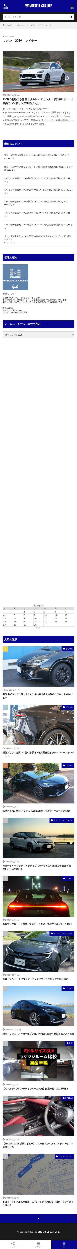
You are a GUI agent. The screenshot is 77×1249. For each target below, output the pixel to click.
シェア (13, 1245)
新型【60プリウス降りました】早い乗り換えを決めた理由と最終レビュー (38, 155)
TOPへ (64, 1245)
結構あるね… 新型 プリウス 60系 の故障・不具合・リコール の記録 (36, 810)
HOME (9, 25)
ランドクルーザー (66, 1156)
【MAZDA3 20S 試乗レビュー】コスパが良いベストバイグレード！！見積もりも (38, 1145)
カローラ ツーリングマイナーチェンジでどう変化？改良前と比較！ (36, 978)
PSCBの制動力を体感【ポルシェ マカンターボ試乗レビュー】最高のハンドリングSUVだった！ (38, 101)
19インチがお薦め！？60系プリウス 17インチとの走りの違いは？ (34, 178)
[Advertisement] (38, 471)
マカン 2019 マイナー (42, 25)
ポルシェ (21, 25)
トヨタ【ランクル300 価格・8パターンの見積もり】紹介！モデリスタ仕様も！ (38, 1203)
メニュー (38, 1245)
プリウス (69, 649)
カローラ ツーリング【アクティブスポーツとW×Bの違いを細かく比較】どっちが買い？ (37, 867)
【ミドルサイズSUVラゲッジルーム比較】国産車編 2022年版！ (36, 1088)
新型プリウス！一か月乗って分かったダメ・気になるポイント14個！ (37, 924)
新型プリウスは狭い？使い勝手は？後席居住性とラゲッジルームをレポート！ (38, 754)
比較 (71, 1043)
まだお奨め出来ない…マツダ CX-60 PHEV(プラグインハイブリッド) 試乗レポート (37, 238)
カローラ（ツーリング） (63, 820)
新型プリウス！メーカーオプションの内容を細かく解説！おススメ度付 (38, 1033)
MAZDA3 (69, 1098)
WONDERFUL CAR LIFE (38, 6)
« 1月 (38, 627)
